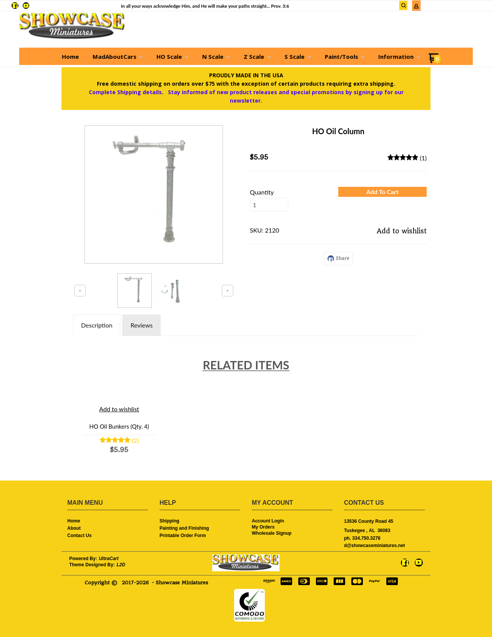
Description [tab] (96, 325)
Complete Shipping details (125, 92)
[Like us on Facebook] (15, 5)
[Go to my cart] (434, 61)
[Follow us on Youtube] (25, 5)
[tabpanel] (246, 341)
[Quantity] (269, 204)
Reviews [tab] (141, 325)
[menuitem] (70, 56)
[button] (403, 5)
